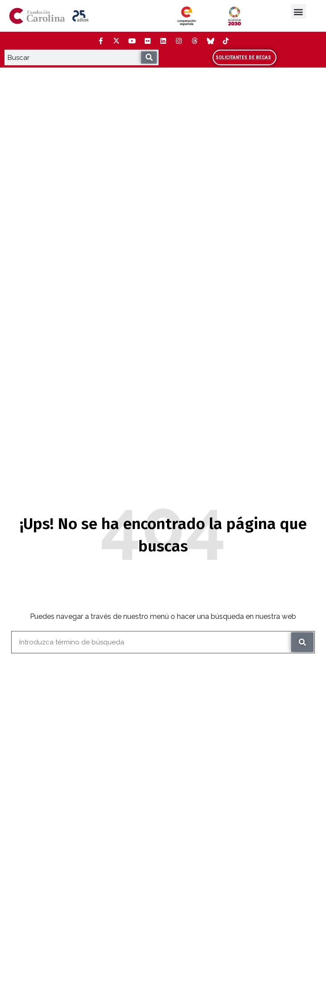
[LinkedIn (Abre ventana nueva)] (163, 40)
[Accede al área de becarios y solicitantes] (244, 57)
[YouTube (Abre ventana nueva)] (131, 40)
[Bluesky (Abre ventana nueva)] (210, 40)
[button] (298, 11)
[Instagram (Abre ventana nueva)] (178, 40)
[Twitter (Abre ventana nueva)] (116, 40)
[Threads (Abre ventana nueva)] (194, 40)
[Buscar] (149, 57)
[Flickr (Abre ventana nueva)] (147, 40)
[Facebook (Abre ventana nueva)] (100, 40)
